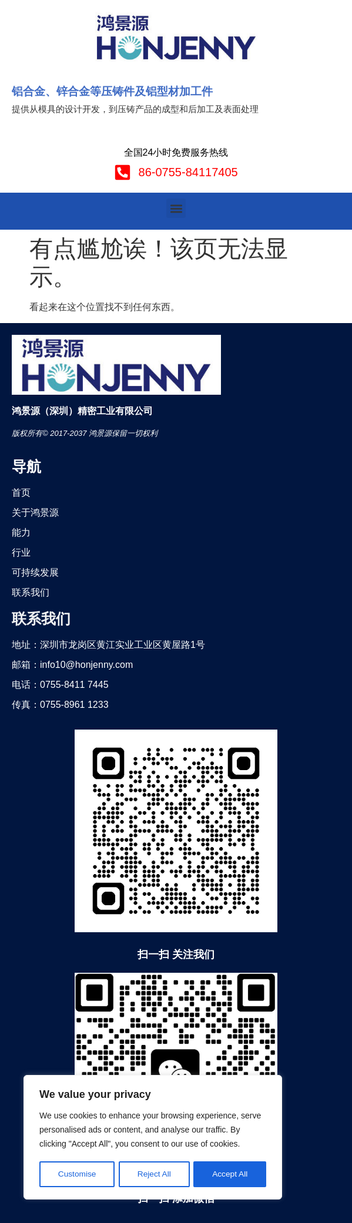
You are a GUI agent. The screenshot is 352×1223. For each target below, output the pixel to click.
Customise (77, 1174)
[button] (176, 208)
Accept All (230, 1174)
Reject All (154, 1174)
